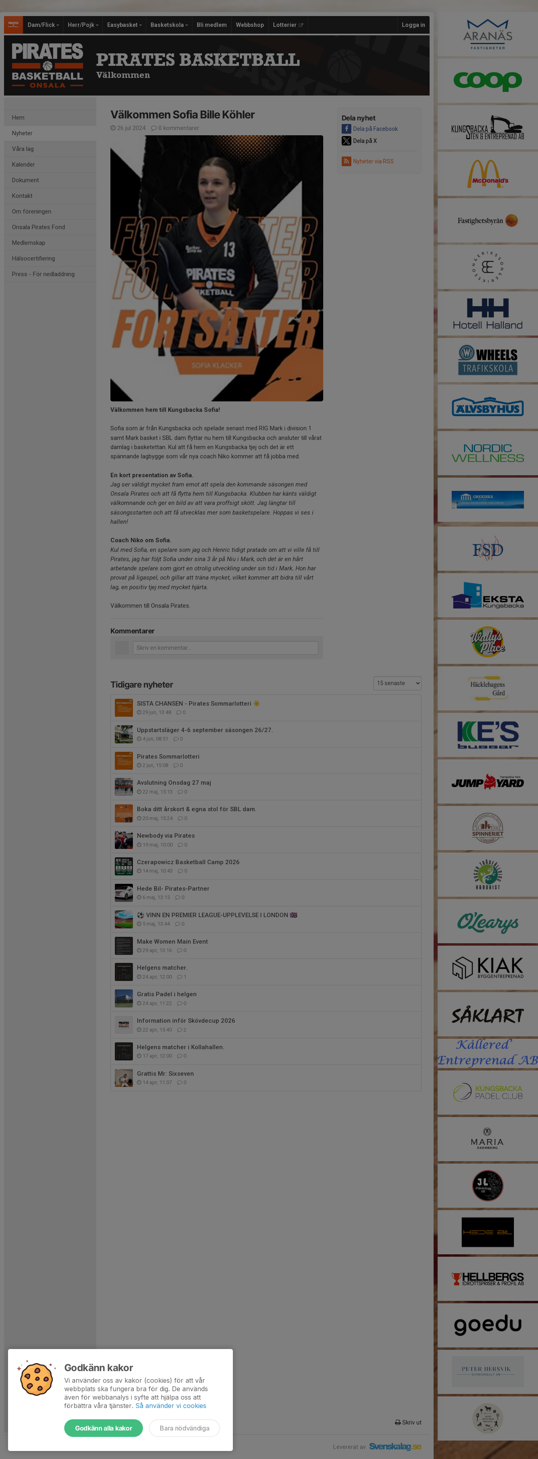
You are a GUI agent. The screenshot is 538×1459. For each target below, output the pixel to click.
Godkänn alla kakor (103, 1428)
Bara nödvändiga (184, 1428)
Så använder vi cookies (170, 1406)
